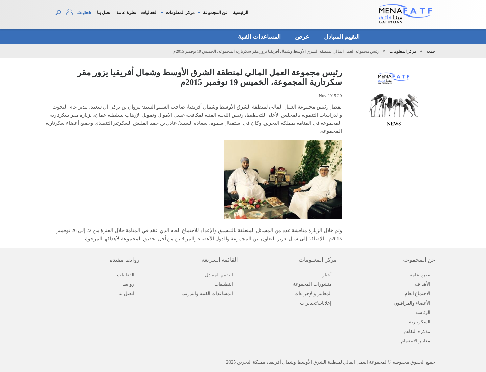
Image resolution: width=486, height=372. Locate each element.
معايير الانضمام (416, 340)
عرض (300, 36)
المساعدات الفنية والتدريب (207, 293)
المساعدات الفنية (257, 36)
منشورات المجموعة (312, 284)
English (84, 12)
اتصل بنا (104, 12)
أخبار (327, 274)
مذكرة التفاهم (417, 331)
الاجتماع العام (418, 293)
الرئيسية (240, 12)
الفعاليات (149, 12)
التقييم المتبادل (340, 36)
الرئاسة (422, 312)
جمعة (431, 51)
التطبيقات (223, 284)
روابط (128, 284)
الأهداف (422, 284)
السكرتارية (419, 321)
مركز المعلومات (180, 12)
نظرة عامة (126, 12)
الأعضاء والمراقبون (412, 303)
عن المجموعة (215, 12)
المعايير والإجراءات (313, 293)
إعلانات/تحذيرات (316, 303)
